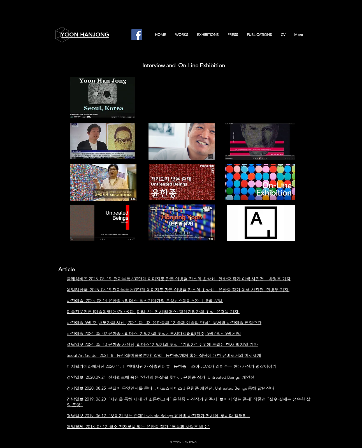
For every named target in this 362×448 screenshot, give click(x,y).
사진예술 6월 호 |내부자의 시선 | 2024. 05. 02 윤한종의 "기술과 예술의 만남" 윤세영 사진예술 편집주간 (164, 322)
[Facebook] (136, 34)
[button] (181, 35)
